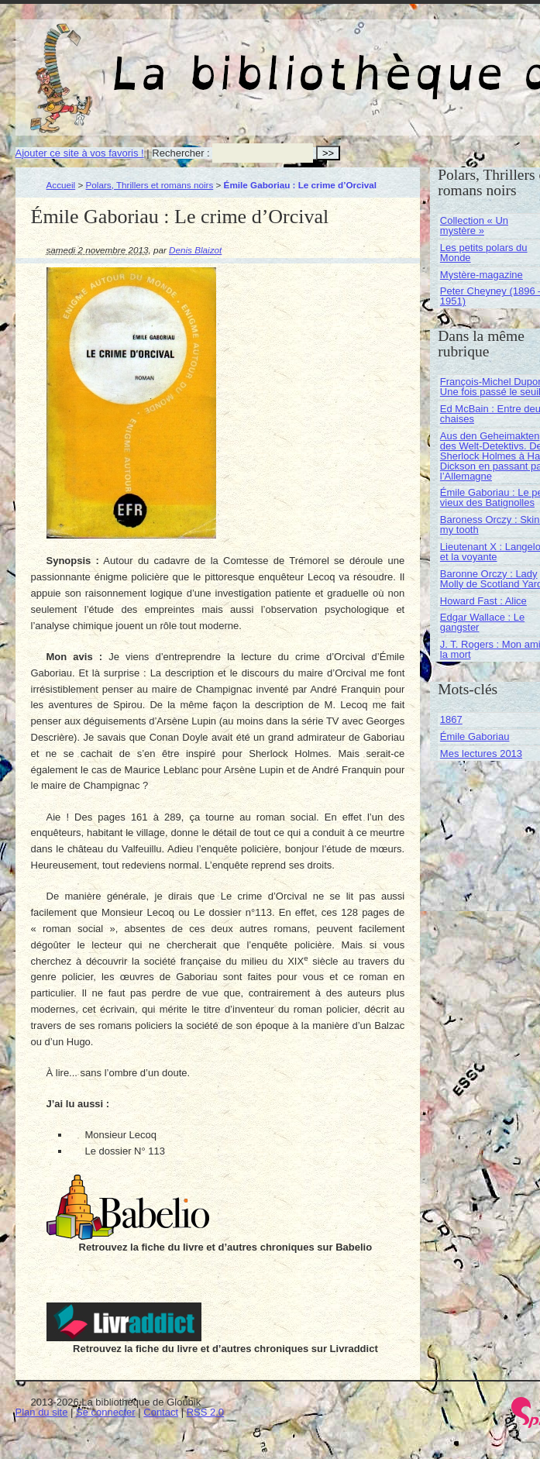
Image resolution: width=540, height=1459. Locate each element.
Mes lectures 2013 (481, 753)
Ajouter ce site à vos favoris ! (79, 153)
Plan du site (41, 1412)
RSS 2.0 (205, 1412)
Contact (160, 1412)
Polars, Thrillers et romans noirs (150, 185)
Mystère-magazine (481, 274)
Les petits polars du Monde (484, 252)
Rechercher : (180, 153)
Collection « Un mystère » (474, 225)
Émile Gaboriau (475, 736)
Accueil (61, 185)
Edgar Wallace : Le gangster (482, 622)
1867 (451, 719)
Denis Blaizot (195, 250)
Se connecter (106, 1412)
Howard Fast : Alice (483, 601)
